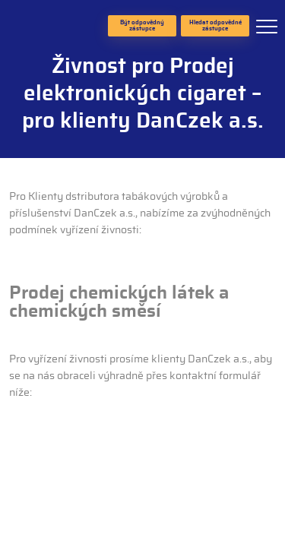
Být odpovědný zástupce (142, 26)
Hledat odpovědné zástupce (215, 26)
